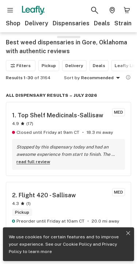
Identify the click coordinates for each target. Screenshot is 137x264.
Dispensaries (71, 23)
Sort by (72, 77)
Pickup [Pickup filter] (49, 65)
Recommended (101, 78)
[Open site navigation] (10, 10)
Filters (21, 65)
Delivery (36, 23)
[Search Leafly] (94, 10)
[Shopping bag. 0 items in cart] (126, 10)
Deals (102, 23)
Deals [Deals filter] (99, 65)
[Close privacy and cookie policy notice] (128, 233)
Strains (124, 23)
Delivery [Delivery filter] (74, 65)
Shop (13, 23)
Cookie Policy (77, 244)
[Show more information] (128, 77)
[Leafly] (33, 10)
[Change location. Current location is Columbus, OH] (112, 10)
